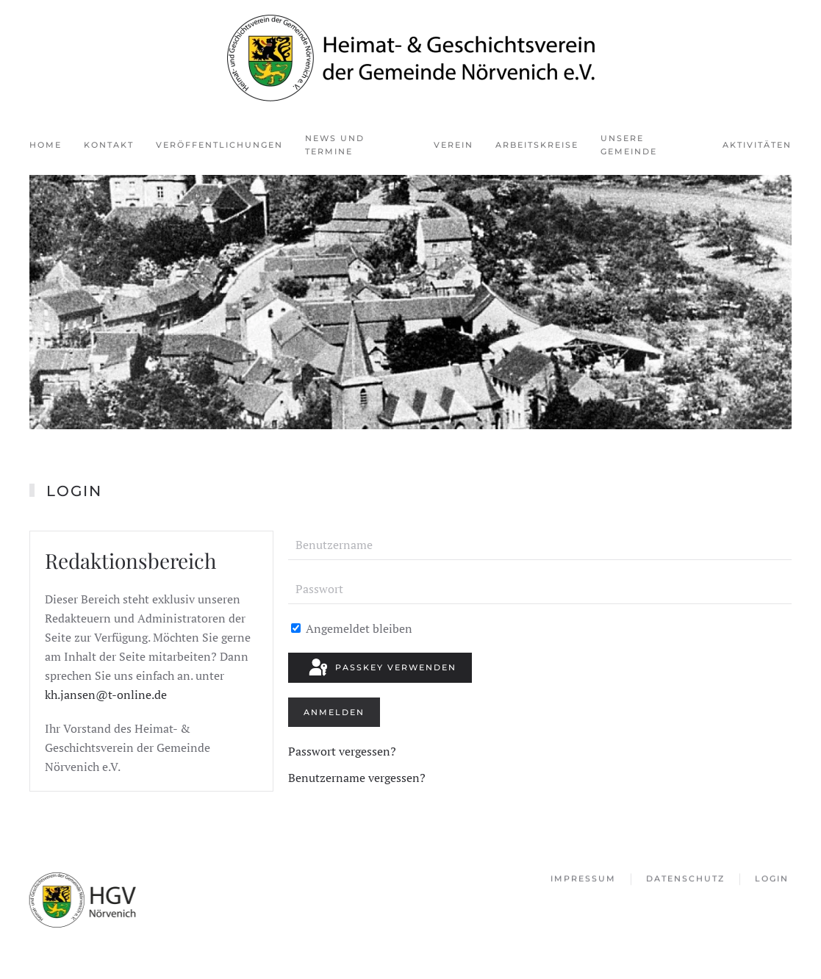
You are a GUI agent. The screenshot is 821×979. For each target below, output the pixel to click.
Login (772, 880)
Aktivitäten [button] (757, 145)
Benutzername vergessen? (357, 778)
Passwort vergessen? (342, 751)
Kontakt (109, 145)
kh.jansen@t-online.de (106, 694)
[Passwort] (540, 589)
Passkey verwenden (381, 668)
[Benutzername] (540, 545)
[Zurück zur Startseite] (411, 58)
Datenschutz (685, 880)
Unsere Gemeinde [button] (628, 145)
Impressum (583, 880)
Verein (453, 145)
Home (45, 145)
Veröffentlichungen (219, 145)
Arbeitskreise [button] (536, 145)
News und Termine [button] (335, 145)
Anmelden (334, 712)
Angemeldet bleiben (351, 628)
